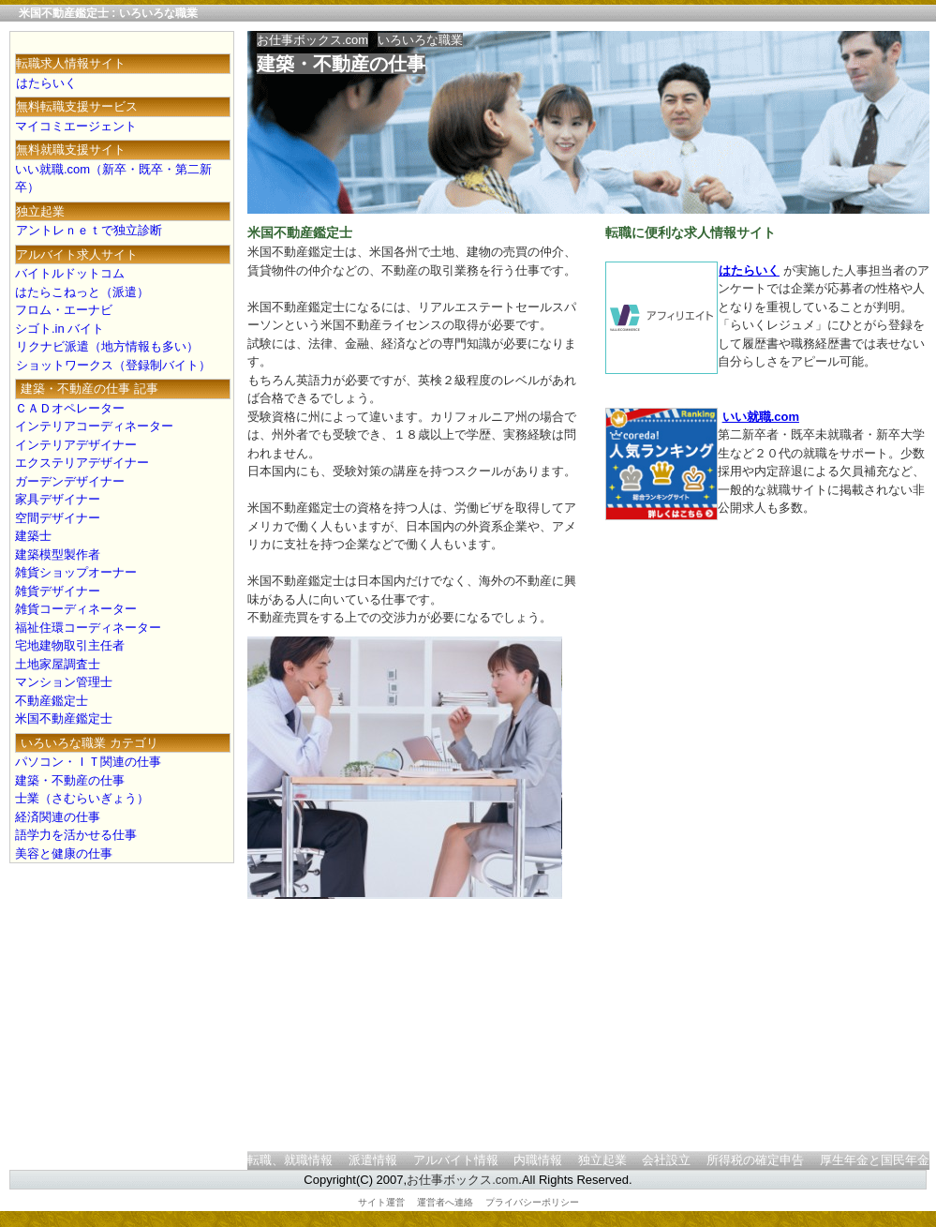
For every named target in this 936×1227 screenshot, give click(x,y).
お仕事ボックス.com (312, 40)
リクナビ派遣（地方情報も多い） (107, 346)
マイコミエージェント (76, 126)
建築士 (33, 536)
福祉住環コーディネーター (88, 628)
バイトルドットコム (70, 273)
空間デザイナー (57, 518)
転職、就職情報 (290, 1160)
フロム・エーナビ (63, 310)
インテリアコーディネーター (94, 426)
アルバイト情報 (455, 1160)
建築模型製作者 (57, 554)
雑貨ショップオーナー (76, 572)
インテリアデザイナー (76, 445)
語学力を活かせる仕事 (76, 835)
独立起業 (602, 1160)
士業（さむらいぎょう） (82, 798)
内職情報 (537, 1160)
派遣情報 (373, 1160)
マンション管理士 (63, 682)
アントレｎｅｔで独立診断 (88, 230)
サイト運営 (381, 1202)
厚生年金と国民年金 (874, 1160)
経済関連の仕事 (57, 817)
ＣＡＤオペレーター (70, 408)
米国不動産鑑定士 (63, 718)
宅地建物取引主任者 (70, 645)
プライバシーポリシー (532, 1202)
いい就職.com (760, 417)
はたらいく (749, 270)
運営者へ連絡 (445, 1202)
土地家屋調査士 (57, 664)
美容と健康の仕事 (63, 853)
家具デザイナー (57, 499)
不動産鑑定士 (51, 701)
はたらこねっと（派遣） (82, 292)
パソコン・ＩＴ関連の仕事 (88, 762)
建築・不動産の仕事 (341, 63)
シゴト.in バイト (59, 329)
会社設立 (666, 1160)
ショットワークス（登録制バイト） (113, 365)
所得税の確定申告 (755, 1160)
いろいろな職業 (420, 40)
